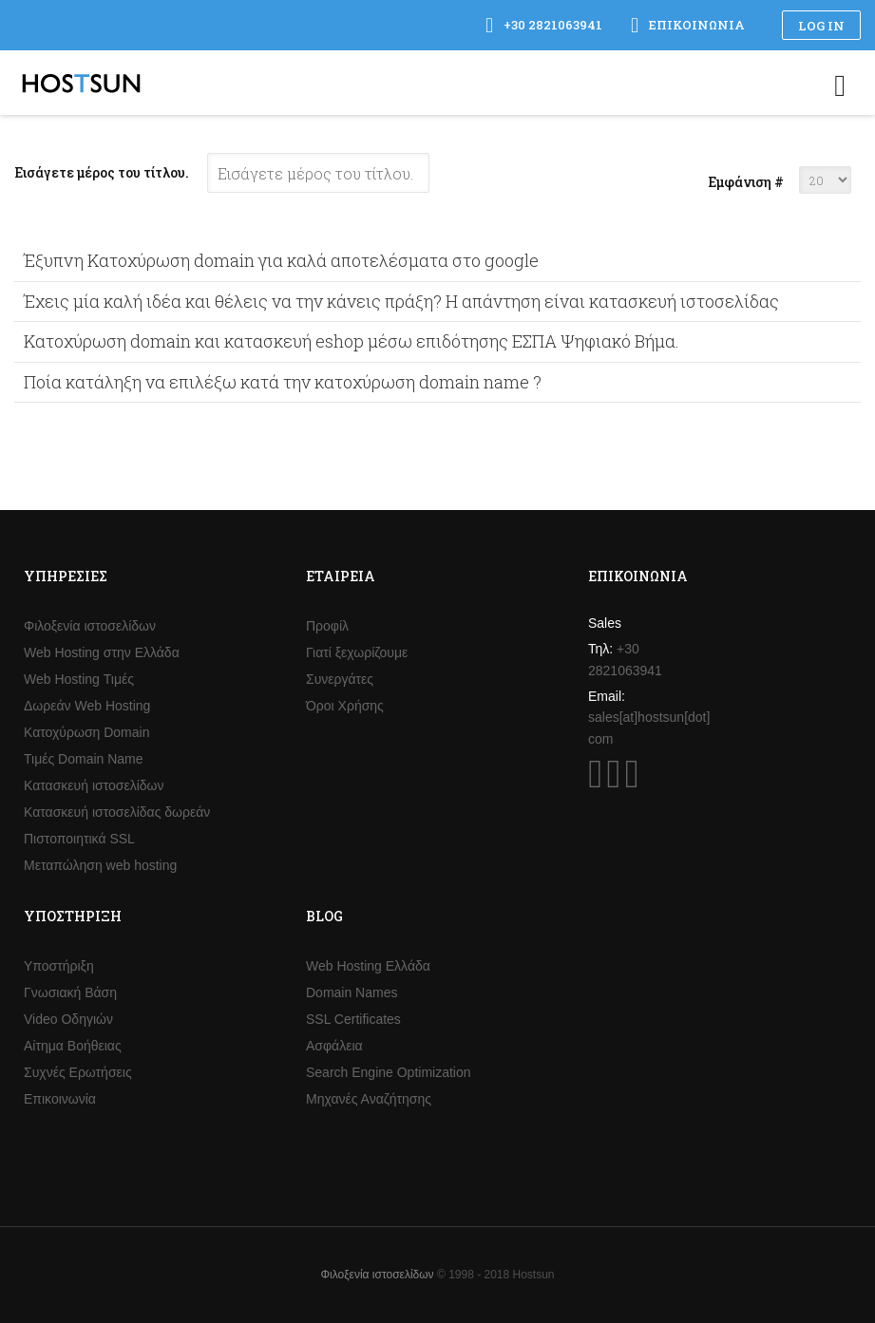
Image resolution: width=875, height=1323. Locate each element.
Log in (821, 25)
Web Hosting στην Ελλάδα (102, 652)
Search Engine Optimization (388, 1072)
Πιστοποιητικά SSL (79, 838)
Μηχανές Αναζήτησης (368, 1098)
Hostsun (81, 83)
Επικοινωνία (60, 1098)
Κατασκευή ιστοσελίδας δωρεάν (117, 812)
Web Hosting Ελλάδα (368, 965)
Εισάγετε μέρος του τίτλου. (103, 172)
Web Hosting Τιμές (79, 679)
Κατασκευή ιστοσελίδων (94, 785)
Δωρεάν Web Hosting (87, 705)
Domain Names (351, 992)
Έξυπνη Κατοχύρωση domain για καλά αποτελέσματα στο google (281, 260)
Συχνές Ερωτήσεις (78, 1072)
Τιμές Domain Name (83, 758)
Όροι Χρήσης (345, 705)
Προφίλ (327, 625)
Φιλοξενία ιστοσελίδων (90, 625)
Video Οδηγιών (68, 1019)
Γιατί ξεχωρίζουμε (357, 652)
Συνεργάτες (339, 679)
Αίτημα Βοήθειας (73, 1045)
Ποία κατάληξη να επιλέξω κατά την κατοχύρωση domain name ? (283, 381)
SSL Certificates (353, 1019)
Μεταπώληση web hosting (100, 865)
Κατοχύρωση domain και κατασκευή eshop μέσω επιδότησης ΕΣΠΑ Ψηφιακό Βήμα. (351, 341)
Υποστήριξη (59, 965)
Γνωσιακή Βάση (70, 992)
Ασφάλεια (334, 1045)
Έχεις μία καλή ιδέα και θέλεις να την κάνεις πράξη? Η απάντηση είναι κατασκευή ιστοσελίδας (401, 301)
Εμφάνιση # (746, 182)
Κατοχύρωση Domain (86, 732)
